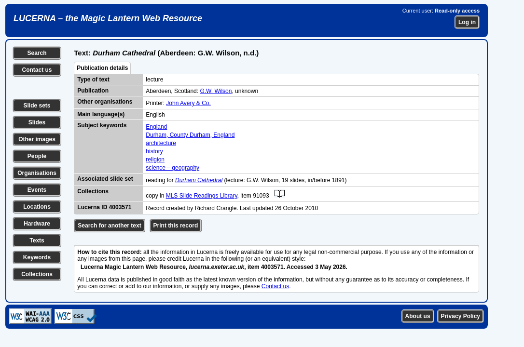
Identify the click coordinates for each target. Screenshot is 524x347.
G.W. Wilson (216, 91)
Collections (37, 274)
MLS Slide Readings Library (201, 195)
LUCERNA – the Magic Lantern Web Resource (108, 18)
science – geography (172, 167)
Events (37, 190)
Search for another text (109, 225)
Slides (36, 122)
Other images (36, 139)
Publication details (102, 68)
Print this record (175, 225)
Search (36, 53)
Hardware (37, 223)
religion (155, 159)
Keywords (37, 257)
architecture (161, 143)
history (154, 151)
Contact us (37, 70)
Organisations (36, 173)
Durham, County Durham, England (190, 135)
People (37, 156)
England (156, 126)
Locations (37, 206)
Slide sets (36, 105)
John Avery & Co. (188, 103)
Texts (36, 240)
